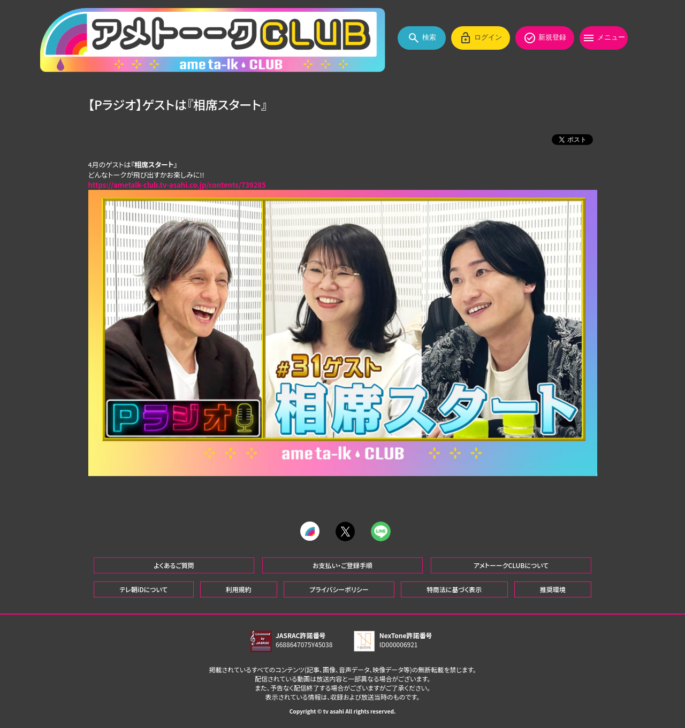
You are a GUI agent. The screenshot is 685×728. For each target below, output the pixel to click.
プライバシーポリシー (338, 588)
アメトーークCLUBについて (511, 564)
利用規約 (239, 588)
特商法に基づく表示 (454, 588)
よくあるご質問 (174, 564)
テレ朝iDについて (143, 588)
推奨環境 (553, 588)
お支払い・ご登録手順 (342, 564)
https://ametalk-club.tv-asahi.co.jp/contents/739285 (177, 185)
